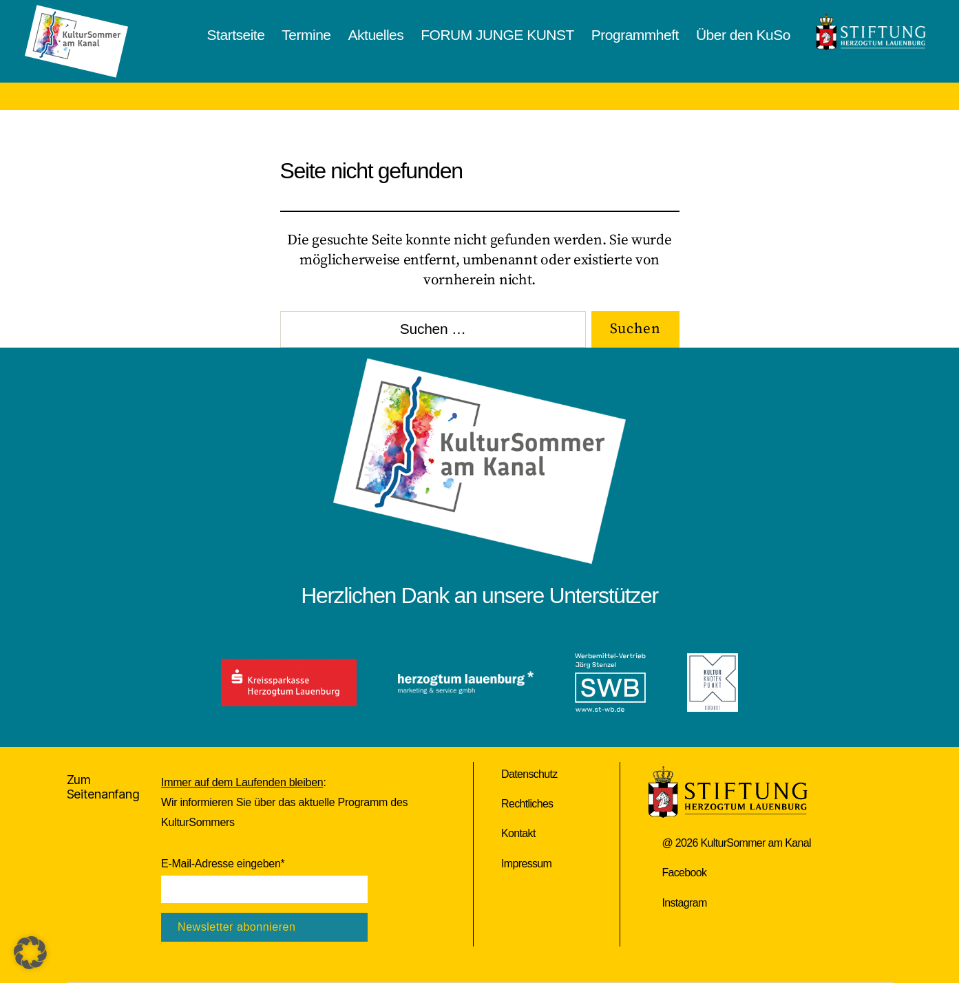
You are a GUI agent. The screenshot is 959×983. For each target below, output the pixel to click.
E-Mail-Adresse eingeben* (222, 863)
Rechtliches (527, 804)
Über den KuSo (743, 35)
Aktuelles (376, 35)
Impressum (526, 863)
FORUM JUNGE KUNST (497, 35)
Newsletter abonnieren (236, 927)
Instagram (684, 903)
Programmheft (635, 35)
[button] (30, 952)
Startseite (236, 35)
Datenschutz (529, 774)
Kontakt (518, 833)
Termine (306, 35)
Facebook (684, 872)
